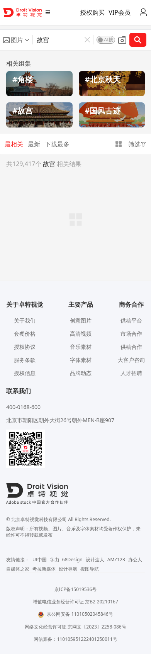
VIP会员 (120, 12)
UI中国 (39, 559)
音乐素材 (81, 346)
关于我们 (25, 320)
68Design (72, 559)
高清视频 (81, 333)
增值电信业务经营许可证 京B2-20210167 (75, 601)
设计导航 (68, 569)
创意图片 (81, 320)
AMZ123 (116, 559)
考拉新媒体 (44, 569)
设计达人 (95, 559)
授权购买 (92, 12)
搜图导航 (89, 569)
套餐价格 (25, 333)
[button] (16, 40)
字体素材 (81, 360)
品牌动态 (81, 373)
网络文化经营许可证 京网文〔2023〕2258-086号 (75, 626)
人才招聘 (131, 373)
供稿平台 (131, 320)
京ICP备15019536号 (75, 589)
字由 (54, 559)
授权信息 (25, 373)
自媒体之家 (17, 569)
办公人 (135, 559)
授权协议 (25, 346)
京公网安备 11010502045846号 (75, 614)
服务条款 (25, 360)
